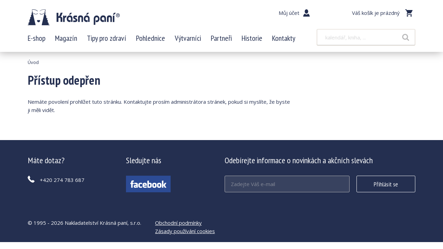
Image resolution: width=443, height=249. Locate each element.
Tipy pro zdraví (106, 38)
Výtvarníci (188, 38)
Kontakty (283, 38)
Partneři (221, 38)
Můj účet (289, 12)
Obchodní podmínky (178, 222)
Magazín (66, 38)
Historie (252, 38)
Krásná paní (74, 17)
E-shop (36, 38)
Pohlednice (150, 38)
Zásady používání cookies (185, 231)
